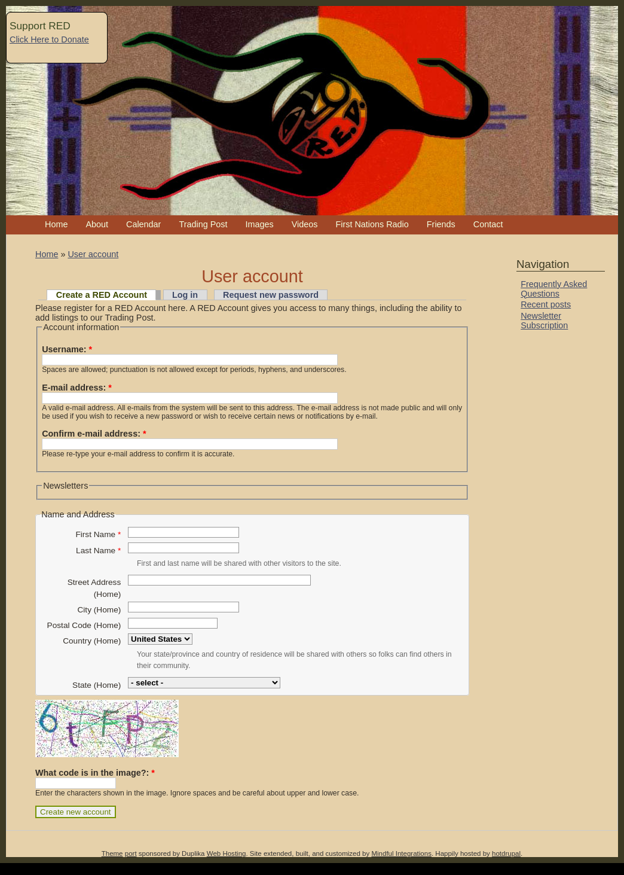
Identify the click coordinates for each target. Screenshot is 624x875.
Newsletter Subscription (544, 320)
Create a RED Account (101, 295)
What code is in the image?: (95, 773)
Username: (67, 349)
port (131, 853)
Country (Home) (92, 640)
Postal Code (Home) (84, 625)
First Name (98, 534)
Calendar (143, 224)
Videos (305, 224)
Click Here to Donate (49, 39)
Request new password (271, 295)
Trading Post (203, 224)
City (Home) (99, 609)
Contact (488, 224)
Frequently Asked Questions (554, 288)
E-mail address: (77, 387)
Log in (185, 295)
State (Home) (96, 685)
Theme (112, 853)
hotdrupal (506, 853)
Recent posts (546, 304)
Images (259, 224)
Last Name (98, 550)
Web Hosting (226, 853)
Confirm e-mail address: (94, 433)
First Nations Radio (371, 224)
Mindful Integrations (401, 853)
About (96, 224)
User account (93, 254)
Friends (441, 224)
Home (56, 224)
